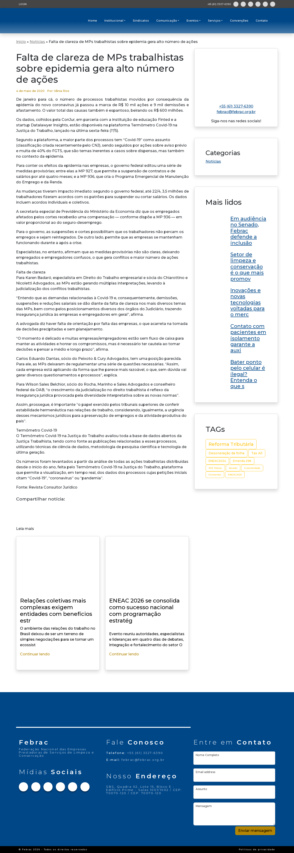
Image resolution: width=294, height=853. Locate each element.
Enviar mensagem (255, 830)
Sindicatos (141, 20)
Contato (262, 20)
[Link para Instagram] (243, 4)
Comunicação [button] (166, 20)
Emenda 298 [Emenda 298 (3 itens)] (242, 461)
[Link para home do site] (236, 74)
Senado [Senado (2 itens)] (233, 467)
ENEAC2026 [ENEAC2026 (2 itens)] (235, 474)
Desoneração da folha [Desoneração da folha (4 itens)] (226, 453)
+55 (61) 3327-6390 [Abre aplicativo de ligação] (219, 4)
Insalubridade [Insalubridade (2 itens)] (252, 467)
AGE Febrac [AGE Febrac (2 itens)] (215, 467)
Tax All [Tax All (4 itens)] (256, 453)
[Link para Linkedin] (257, 4)
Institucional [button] (113, 20)
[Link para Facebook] (235, 4)
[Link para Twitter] (250, 4)
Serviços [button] (214, 20)
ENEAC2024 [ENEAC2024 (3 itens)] (217, 461)
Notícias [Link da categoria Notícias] (213, 161)
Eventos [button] (192, 20)
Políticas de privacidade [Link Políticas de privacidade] (257, 849)
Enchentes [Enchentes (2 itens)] (215, 474)
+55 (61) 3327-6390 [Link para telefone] (236, 106)
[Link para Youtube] (265, 4)
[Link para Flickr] (272, 4)
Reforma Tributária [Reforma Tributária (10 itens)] (231, 444)
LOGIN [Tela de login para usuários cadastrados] (23, 4)
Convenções (239, 20)
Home (92, 20)
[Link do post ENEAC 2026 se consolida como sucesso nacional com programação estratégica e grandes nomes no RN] (236, 230)
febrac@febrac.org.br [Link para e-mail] (236, 112)
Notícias (37, 42)
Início (21, 42)
